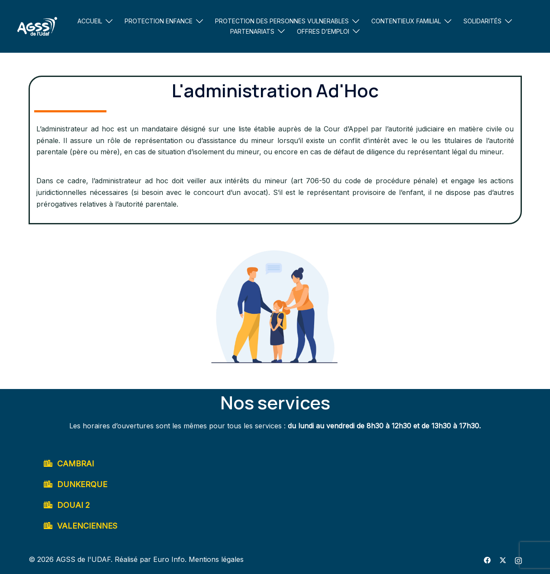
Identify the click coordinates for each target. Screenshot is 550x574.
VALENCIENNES (87, 525)
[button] (275, 463)
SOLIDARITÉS (482, 21)
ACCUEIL (89, 21)
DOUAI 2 (73, 505)
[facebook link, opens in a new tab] (487, 559)
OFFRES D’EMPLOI (323, 31)
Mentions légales (216, 559)
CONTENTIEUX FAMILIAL (406, 21)
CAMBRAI (75, 463)
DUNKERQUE (82, 484)
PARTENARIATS (252, 31)
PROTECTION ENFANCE (159, 21)
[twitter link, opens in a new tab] (502, 559)
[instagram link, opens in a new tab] (518, 559)
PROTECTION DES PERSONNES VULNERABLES (282, 21)
